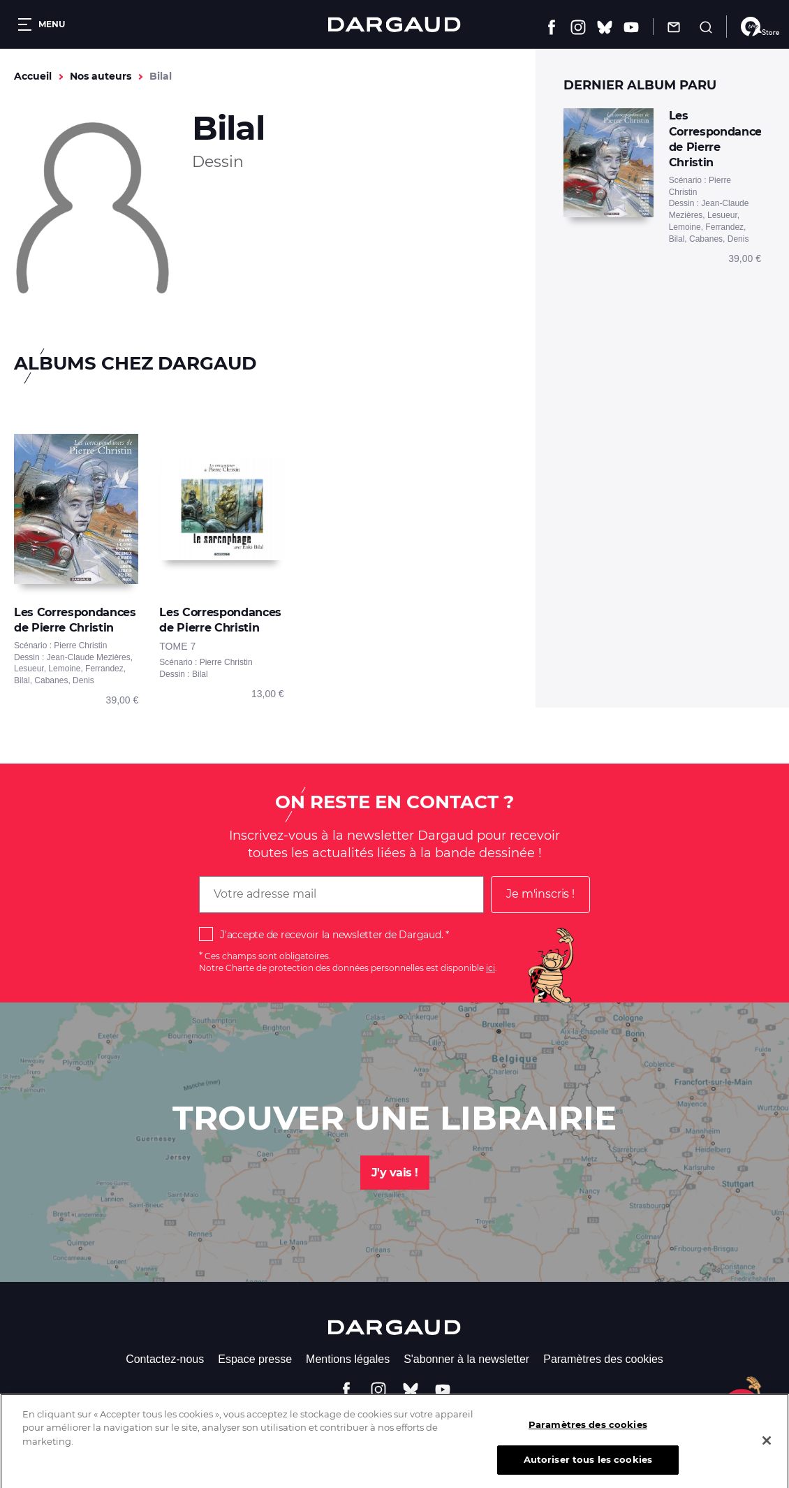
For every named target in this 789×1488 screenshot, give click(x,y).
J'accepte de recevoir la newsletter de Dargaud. (331, 934)
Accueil (33, 76)
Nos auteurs (100, 76)
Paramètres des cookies (603, 1359)
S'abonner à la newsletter (466, 1359)
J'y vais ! (394, 1172)
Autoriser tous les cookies (588, 1469)
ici (490, 968)
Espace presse (255, 1359)
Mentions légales (348, 1359)
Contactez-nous (165, 1359)
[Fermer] (766, 1449)
